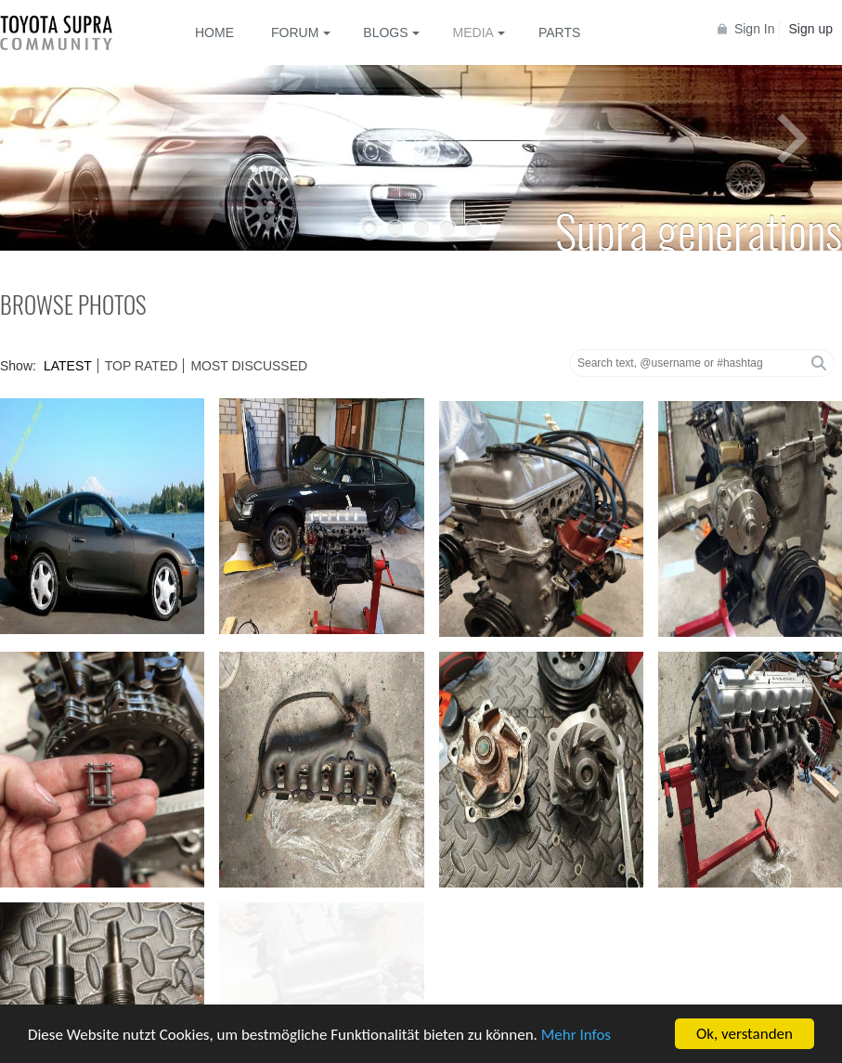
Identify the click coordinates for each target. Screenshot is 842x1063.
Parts (559, 32)
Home (214, 32)
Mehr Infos (576, 1035)
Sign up (811, 28)
